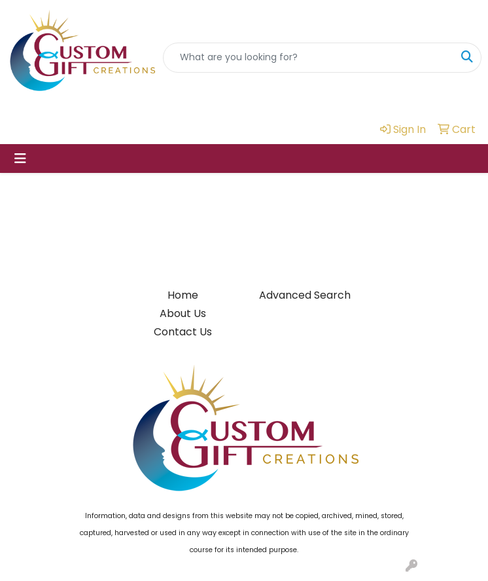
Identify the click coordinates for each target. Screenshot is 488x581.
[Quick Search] (308, 58)
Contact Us (183, 331)
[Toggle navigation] (20, 158)
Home (182, 295)
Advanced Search (305, 295)
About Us (183, 313)
